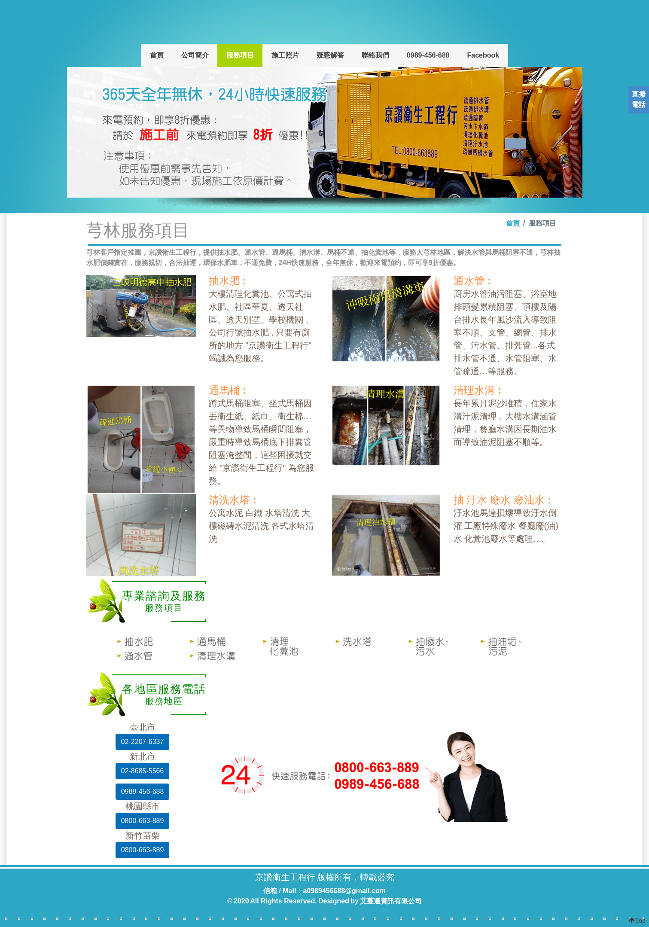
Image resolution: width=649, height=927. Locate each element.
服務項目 (240, 55)
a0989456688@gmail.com (344, 890)
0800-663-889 (142, 820)
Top (640, 920)
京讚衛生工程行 (321, 21)
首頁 (157, 55)
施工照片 (285, 55)
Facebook (483, 55)
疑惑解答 (330, 55)
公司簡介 (195, 55)
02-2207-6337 (142, 741)
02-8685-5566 (142, 771)
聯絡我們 (375, 55)
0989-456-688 (428, 55)
